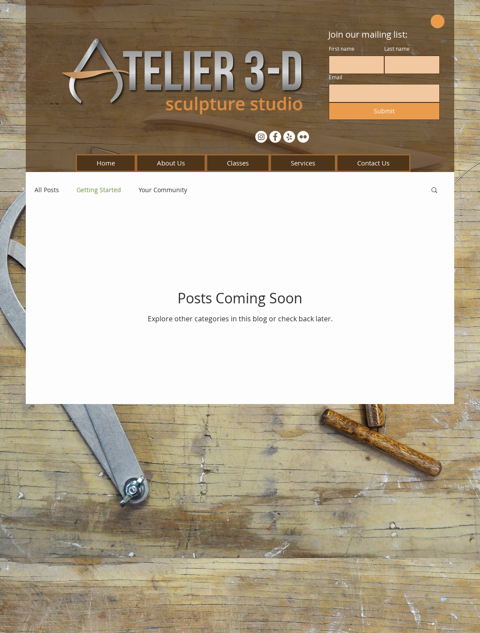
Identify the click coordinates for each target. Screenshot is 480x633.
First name (342, 49)
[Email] (381, 93)
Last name (397, 49)
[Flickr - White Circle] (303, 137)
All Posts (47, 190)
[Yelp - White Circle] (289, 137)
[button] (438, 21)
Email (335, 77)
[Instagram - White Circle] (261, 137)
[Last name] (409, 65)
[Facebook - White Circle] (275, 137)
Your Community (163, 190)
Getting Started (99, 190)
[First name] (354, 65)
